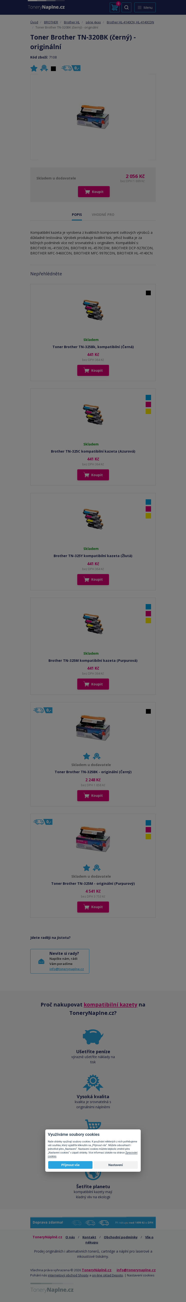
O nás (70, 1237)
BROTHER (51, 22)
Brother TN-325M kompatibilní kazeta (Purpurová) (93, 660)
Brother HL (72, 22)
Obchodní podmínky (121, 1237)
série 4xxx (93, 22)
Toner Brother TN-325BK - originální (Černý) (93, 771)
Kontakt (89, 1237)
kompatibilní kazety (110, 1004)
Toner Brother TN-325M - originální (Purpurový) (93, 883)
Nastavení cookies (141, 1275)
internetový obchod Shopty (68, 1275)
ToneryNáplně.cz (96, 1270)
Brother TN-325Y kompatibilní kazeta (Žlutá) (93, 555)
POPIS (77, 214)
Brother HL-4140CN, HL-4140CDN (130, 22)
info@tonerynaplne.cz (66, 969)
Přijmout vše (70, 1165)
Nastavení (115, 1165)
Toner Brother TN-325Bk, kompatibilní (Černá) (93, 346)
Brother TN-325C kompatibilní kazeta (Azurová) (93, 451)
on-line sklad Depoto (107, 1275)
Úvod (34, 22)
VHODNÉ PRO (103, 214)
